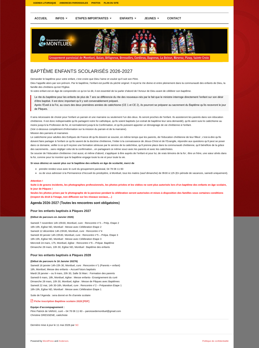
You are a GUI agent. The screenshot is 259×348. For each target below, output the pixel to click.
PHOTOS (95, 3)
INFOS (59, 18)
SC (77, 325)
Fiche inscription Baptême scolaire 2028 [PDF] (61, 301)
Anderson (63, 341)
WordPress (48, 341)
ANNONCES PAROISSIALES (73, 3)
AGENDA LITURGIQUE (44, 3)
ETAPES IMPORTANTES (91, 18)
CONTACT (174, 18)
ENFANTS (126, 18)
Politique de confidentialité (215, 341)
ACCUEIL (41, 18)
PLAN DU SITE (111, 3)
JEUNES (150, 18)
